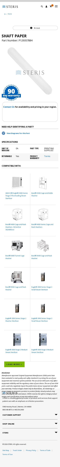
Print (36, 28)
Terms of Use (7, 454)
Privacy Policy (31, 450)
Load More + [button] (14, 364)
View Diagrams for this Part (18, 133)
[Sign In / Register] (46, 7)
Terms (47, 156)
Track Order (17, 450)
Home (10, 14)
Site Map (5, 450)
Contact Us (9, 106)
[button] (43, 9)
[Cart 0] (51, 6)
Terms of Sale (45, 450)
